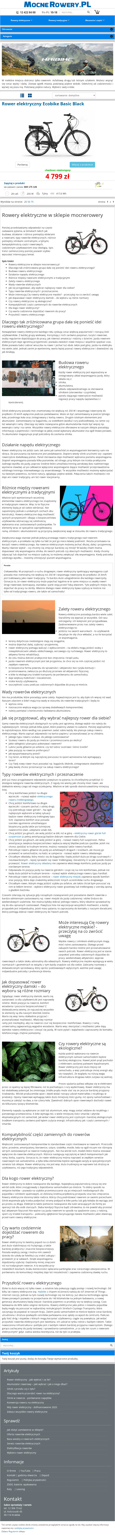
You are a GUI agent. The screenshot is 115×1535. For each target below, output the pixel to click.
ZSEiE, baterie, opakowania (22, 1484)
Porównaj (22, 164)
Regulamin (13, 1479)
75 (32, 201)
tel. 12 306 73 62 (13, 1508)
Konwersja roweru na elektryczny (25, 1402)
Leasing (20, 1489)
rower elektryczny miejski (67, 876)
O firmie (11, 1470)
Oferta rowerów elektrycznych (23, 1434)
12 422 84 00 (28, 12)
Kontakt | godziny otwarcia (22, 1475)
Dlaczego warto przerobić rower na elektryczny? (33, 1393)
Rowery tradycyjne (59, 20)
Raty (9, 1489)
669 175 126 (30, 187)
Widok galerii (30, 95)
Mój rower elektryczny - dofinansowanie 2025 (32, 1407)
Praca (37, 1470)
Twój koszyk (11, 1353)
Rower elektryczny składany (36, 863)
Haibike (42, 1291)
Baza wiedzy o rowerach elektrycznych (28, 1439)
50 (29, 201)
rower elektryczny (26, 1452)
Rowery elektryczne (22, 20)
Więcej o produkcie (82, 164)
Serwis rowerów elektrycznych (23, 1443)
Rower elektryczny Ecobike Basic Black (43, 104)
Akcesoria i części (95, 20)
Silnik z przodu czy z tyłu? (21, 1388)
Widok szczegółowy (22, 95)
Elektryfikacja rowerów (19, 1448)
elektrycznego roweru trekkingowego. (31, 798)
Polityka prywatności (35, 1479)
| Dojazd (44, 1475)
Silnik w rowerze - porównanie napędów (29, 1398)
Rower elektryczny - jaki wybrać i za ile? (28, 1379)
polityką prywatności (24, 1528)
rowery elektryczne (37, 1411)
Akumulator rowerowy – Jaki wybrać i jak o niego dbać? (37, 1384)
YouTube (25, 1470)
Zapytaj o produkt (14, 183)
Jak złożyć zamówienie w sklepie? (25, 1429)
